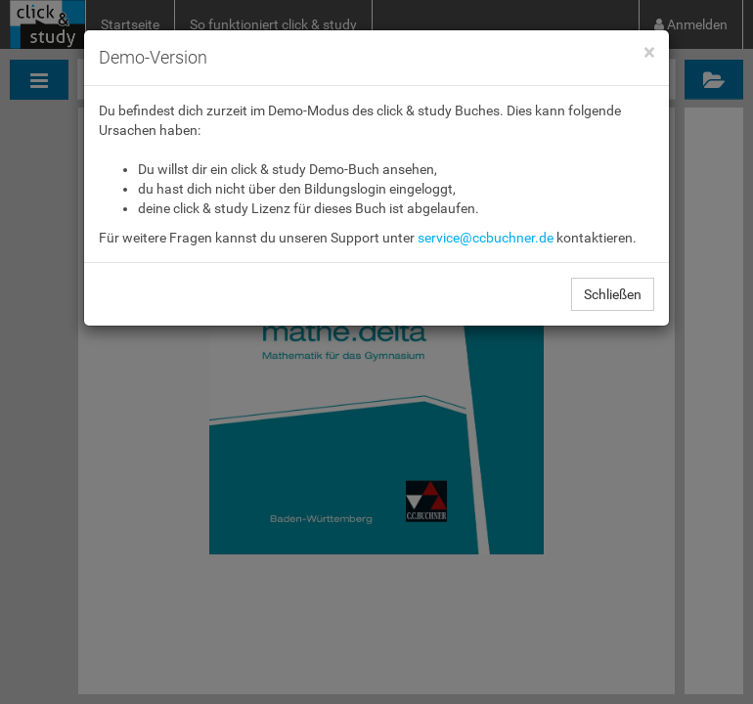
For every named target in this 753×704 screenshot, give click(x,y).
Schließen (613, 294)
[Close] (648, 53)
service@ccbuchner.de (486, 237)
